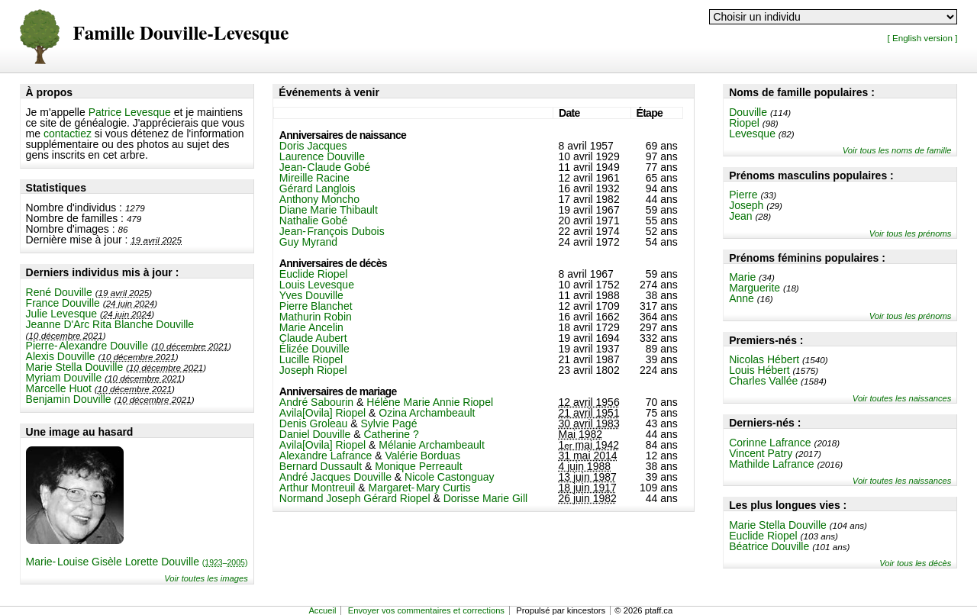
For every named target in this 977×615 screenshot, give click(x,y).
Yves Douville (311, 295)
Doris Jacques (313, 146)
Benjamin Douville (68, 399)
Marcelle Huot (59, 388)
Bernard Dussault (320, 466)
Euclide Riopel (763, 536)
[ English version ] (922, 38)
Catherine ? (390, 434)
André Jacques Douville (335, 477)
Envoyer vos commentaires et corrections (426, 610)
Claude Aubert (313, 338)
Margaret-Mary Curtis (420, 487)
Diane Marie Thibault (328, 210)
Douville (748, 112)
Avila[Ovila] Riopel (322, 413)
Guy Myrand (308, 242)
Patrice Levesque (130, 112)
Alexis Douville (60, 356)
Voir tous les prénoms (910, 233)
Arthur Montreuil (317, 487)
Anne (741, 298)
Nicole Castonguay (450, 477)
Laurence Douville (322, 156)
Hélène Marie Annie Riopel (429, 402)
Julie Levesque (61, 314)
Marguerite (754, 288)
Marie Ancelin (311, 327)
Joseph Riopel (313, 370)
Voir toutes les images (206, 578)
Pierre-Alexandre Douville (87, 346)
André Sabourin (316, 402)
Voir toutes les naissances (902, 398)
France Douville (63, 303)
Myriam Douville (64, 378)
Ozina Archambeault (427, 413)
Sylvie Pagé (388, 423)
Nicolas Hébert (764, 359)
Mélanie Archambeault (432, 445)
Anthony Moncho (319, 199)
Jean (740, 216)
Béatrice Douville (769, 546)
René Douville (59, 292)
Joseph (746, 205)
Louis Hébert (759, 370)
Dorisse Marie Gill (485, 498)
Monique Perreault (418, 466)
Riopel (744, 123)
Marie (742, 277)
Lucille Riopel (311, 359)
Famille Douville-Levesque (181, 33)
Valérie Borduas (422, 455)
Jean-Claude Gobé (324, 167)
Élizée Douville (314, 349)
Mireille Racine (314, 178)
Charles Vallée (763, 381)
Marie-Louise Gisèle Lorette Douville (137, 561)
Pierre (743, 194)
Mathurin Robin (315, 317)
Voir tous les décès (915, 563)
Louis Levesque (316, 285)
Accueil (322, 610)
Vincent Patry (760, 453)
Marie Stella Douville (75, 367)
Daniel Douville (314, 434)
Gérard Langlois (317, 188)
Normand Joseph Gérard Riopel (354, 498)
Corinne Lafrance (770, 442)
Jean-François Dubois (332, 231)
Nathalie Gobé (313, 220)
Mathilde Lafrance (771, 464)
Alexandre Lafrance (325, 455)
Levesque (752, 133)
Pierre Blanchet (316, 306)
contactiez (68, 133)
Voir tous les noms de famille (897, 150)
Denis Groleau (313, 423)
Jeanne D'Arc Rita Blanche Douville (110, 324)
